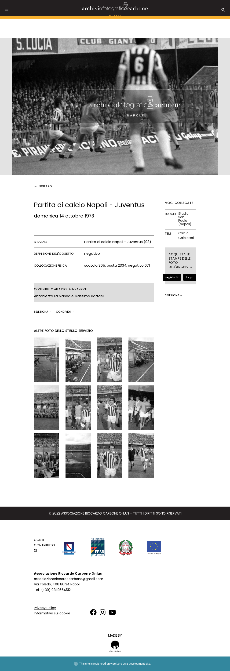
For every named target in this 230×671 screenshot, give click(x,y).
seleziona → (43, 312)
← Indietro (43, 186)
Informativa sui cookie (52, 613)
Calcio (183, 233)
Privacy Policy (45, 608)
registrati (171, 277)
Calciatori (186, 238)
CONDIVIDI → (65, 312)
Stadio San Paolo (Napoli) (184, 219)
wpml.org (116, 663)
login (189, 277)
